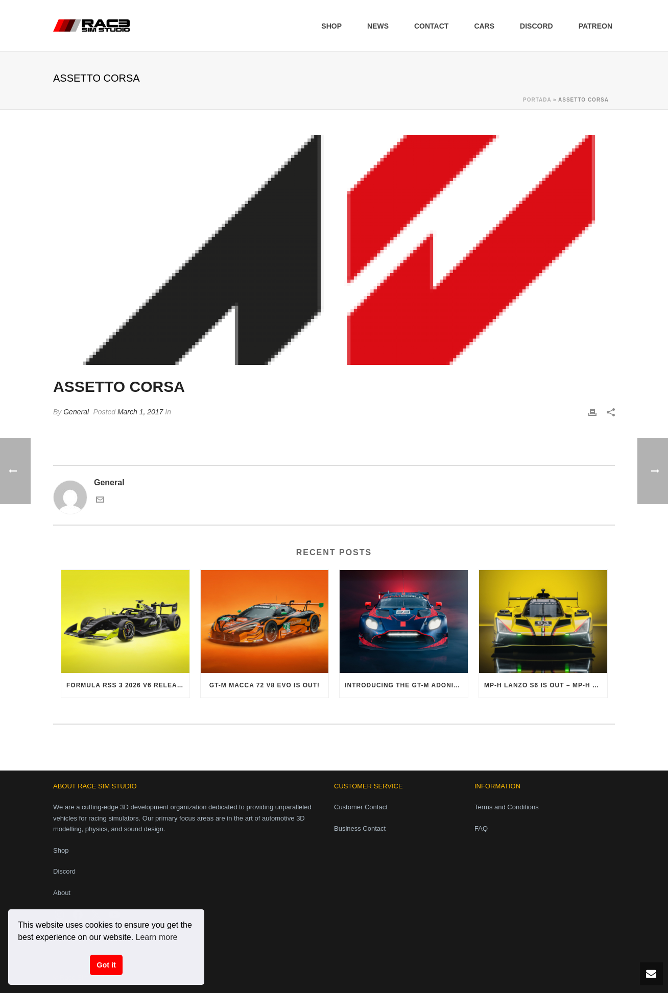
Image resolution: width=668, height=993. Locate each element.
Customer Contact (361, 807)
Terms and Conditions (506, 807)
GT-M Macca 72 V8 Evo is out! (264, 685)
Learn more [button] (157, 937)
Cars (484, 26)
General (76, 412)
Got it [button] (106, 965)
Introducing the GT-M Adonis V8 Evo (406, 685)
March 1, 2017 (140, 412)
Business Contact (360, 828)
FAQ (481, 828)
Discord (536, 26)
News (378, 26)
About (61, 893)
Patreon (595, 26)
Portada (537, 100)
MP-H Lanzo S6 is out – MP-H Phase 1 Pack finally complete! (545, 685)
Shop (331, 26)
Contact (431, 26)
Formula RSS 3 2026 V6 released (127, 685)
